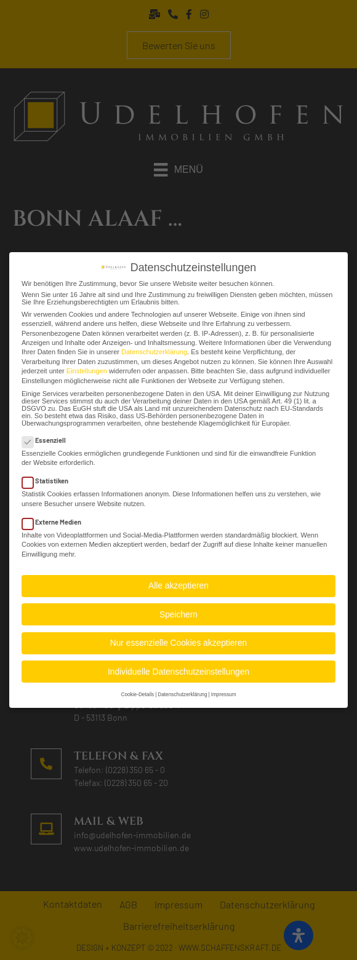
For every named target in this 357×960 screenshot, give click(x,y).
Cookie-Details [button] (137, 689)
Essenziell (48, 434)
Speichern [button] (178, 608)
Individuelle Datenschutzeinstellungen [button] (178, 665)
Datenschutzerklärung (154, 346)
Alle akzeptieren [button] (178, 579)
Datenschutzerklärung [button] (182, 689)
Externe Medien (55, 516)
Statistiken (49, 475)
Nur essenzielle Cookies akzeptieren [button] (178, 636)
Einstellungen (86, 364)
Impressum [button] (223, 689)
